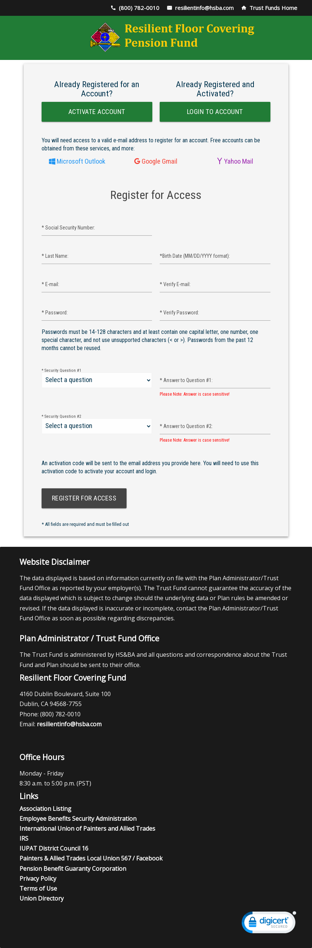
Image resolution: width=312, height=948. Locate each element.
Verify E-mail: (175, 284)
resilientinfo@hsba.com (204, 7)
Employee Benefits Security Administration (78, 819)
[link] (269, 924)
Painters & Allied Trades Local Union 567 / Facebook (91, 858)
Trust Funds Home (273, 7)
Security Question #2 (61, 416)
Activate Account (96, 112)
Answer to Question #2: (186, 426)
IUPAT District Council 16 (54, 848)
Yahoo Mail (238, 161)
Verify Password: (179, 313)
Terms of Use (38, 888)
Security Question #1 (61, 370)
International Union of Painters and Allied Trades (87, 828)
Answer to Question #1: (186, 380)
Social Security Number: (68, 228)
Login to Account (215, 112)
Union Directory (42, 898)
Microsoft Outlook (80, 161)
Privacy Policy (38, 878)
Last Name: (55, 256)
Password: (55, 313)
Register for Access (84, 498)
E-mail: (50, 284)
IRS (24, 838)
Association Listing (45, 809)
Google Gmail (158, 161)
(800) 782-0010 (139, 7)
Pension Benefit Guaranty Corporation (73, 869)
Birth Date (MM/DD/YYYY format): (195, 256)
